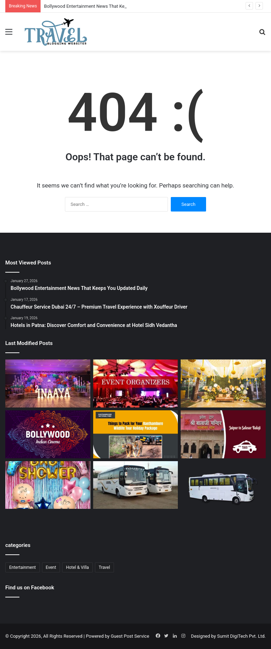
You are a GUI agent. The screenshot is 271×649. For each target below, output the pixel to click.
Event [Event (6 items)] (51, 567)
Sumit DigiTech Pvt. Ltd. (241, 636)
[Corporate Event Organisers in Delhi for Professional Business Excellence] (135, 383)
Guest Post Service (130, 636)
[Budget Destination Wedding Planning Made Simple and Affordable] (223, 383)
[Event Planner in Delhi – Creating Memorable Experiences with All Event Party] (47, 383)
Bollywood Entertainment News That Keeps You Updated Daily (107, 6)
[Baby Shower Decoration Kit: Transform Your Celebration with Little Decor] (47, 485)
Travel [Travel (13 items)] (104, 567)
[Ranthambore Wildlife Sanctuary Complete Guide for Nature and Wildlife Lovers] (135, 434)
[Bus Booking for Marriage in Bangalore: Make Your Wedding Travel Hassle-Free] (223, 489)
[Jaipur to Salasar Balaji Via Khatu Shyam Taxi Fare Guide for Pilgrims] (223, 434)
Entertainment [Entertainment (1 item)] (22, 567)
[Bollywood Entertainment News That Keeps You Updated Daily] (47, 434)
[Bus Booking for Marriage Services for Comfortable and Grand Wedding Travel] (135, 485)
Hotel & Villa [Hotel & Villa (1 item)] (77, 567)
